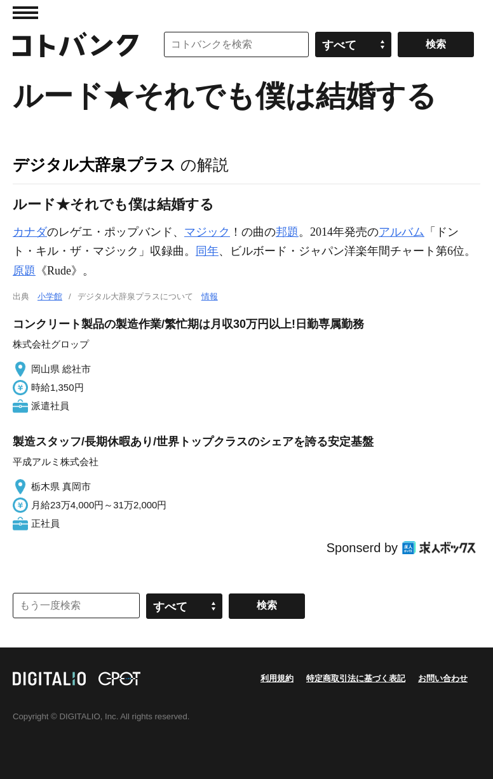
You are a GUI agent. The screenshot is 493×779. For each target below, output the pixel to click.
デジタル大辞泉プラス (94, 164)
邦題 (287, 232)
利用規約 (277, 678)
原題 (24, 270)
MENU (25, 12)
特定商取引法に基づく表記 (355, 678)
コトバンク (75, 44)
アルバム (401, 232)
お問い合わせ (443, 678)
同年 (207, 251)
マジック (207, 232)
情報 (209, 296)
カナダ (30, 232)
